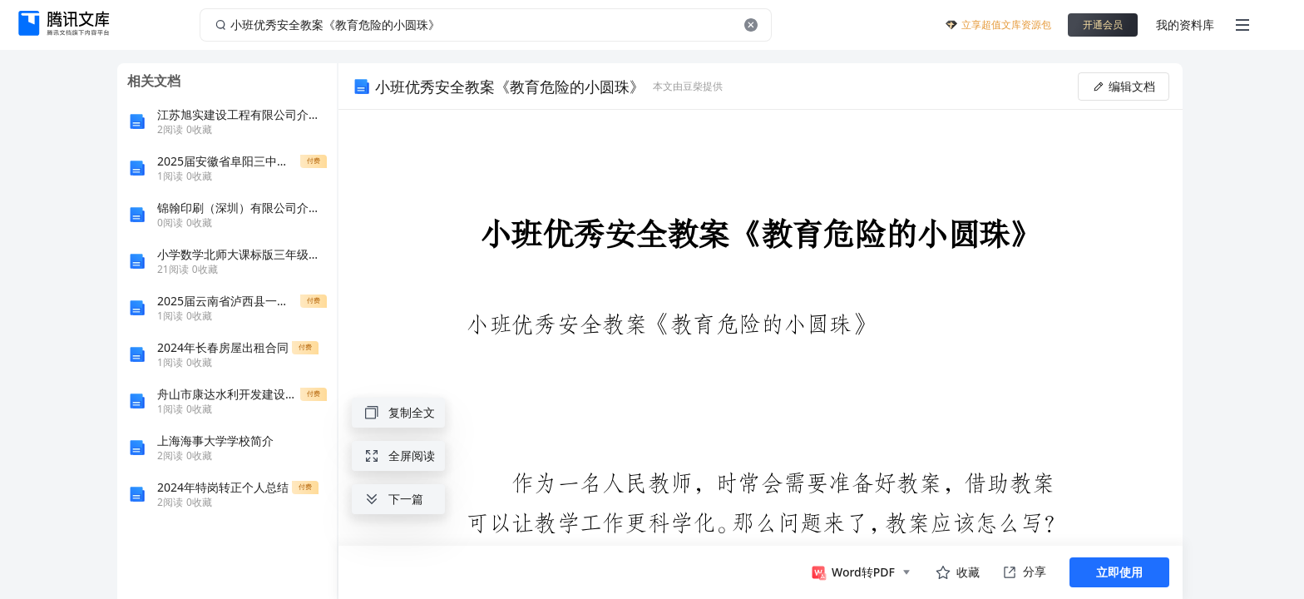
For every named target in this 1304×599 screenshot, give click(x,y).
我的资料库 (1185, 24)
